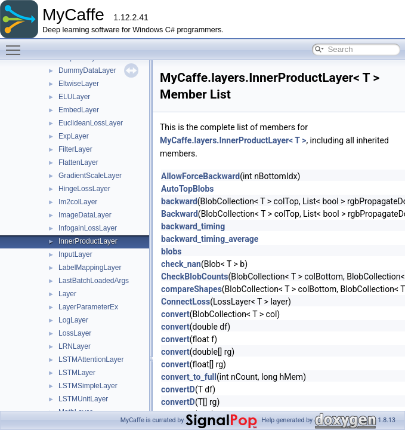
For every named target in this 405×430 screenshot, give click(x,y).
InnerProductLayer (88, 241)
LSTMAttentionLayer (90, 359)
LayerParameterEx (88, 307)
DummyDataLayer (87, 70)
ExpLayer (73, 136)
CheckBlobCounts (194, 276)
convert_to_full (189, 377)
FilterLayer (75, 149)
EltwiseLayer (78, 83)
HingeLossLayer (84, 189)
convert (175, 314)
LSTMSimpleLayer (88, 386)
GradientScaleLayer (90, 175)
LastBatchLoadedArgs (93, 281)
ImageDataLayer (85, 215)
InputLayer (75, 254)
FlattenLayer (78, 162)
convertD (178, 389)
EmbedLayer (78, 110)
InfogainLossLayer (87, 228)
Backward (179, 214)
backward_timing (193, 226)
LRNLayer (74, 346)
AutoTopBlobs (187, 189)
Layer (67, 294)
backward (179, 201)
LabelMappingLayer (89, 267)
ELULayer (74, 97)
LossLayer (74, 333)
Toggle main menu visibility (16, 45)
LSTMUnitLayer (83, 399)
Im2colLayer (77, 202)
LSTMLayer (76, 372)
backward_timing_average (209, 239)
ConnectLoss (185, 301)
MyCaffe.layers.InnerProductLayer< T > (233, 140)
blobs (171, 251)
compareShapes (191, 289)
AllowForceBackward (200, 176)
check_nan (181, 264)
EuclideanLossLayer (90, 123)
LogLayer (73, 320)
